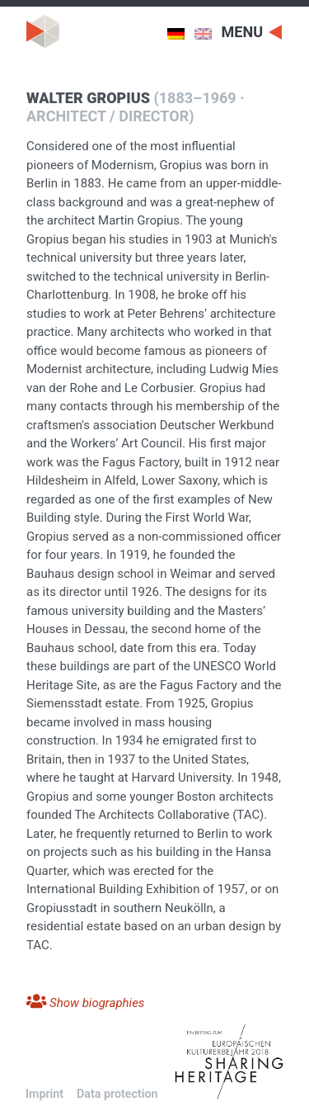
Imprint (44, 1093)
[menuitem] (180, 34)
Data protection (117, 1093)
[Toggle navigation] (252, 31)
